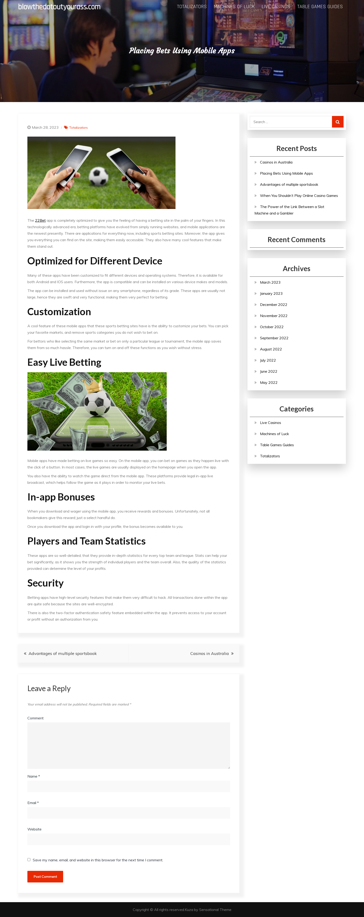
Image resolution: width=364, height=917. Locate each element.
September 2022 (274, 338)
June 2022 (268, 371)
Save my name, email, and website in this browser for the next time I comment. (98, 860)
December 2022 (273, 304)
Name (33, 776)
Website (34, 829)
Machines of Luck (234, 6)
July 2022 (268, 360)
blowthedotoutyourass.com (59, 7)
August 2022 (271, 349)
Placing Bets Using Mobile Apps (286, 173)
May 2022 (269, 382)
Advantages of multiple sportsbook (63, 653)
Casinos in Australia (209, 653)
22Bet (40, 220)
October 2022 (272, 326)
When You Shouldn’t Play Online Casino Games (299, 195)
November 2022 (274, 315)
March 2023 (270, 282)
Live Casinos (276, 6)
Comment (35, 718)
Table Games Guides (320, 6)
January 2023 (271, 293)
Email (33, 802)
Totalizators (192, 6)
